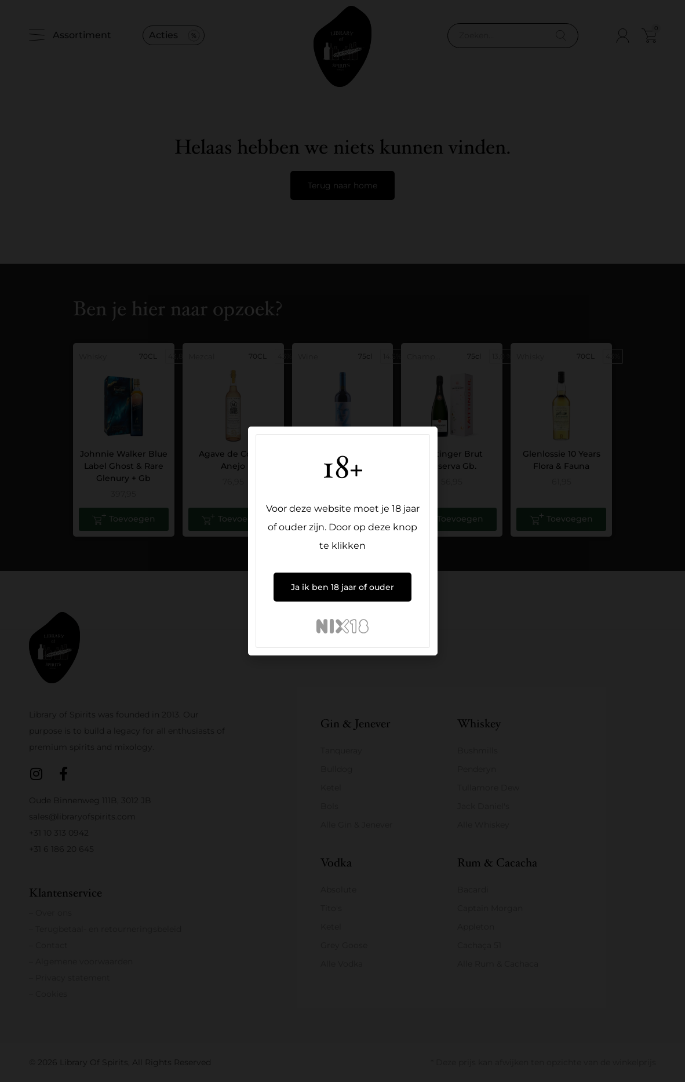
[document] (342, 541)
